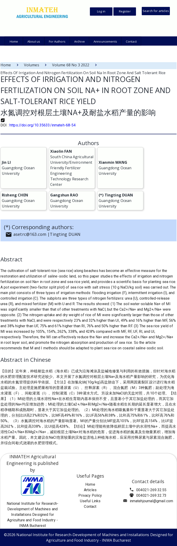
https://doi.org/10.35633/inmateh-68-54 (42, 125)
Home (5, 64)
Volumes (31, 64)
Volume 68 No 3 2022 (70, 64)
